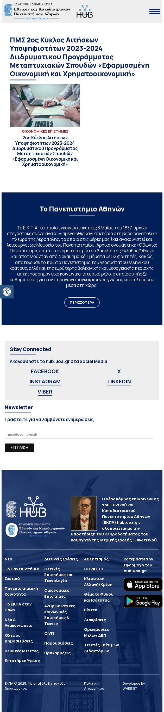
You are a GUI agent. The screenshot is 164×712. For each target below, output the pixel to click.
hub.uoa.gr (135, 570)
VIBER (45, 391)
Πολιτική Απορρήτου (94, 686)
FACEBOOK (45, 371)
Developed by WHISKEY (134, 686)
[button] (7, 291)
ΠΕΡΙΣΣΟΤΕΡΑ (82, 302)
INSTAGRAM (45, 381)
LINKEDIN (119, 381)
